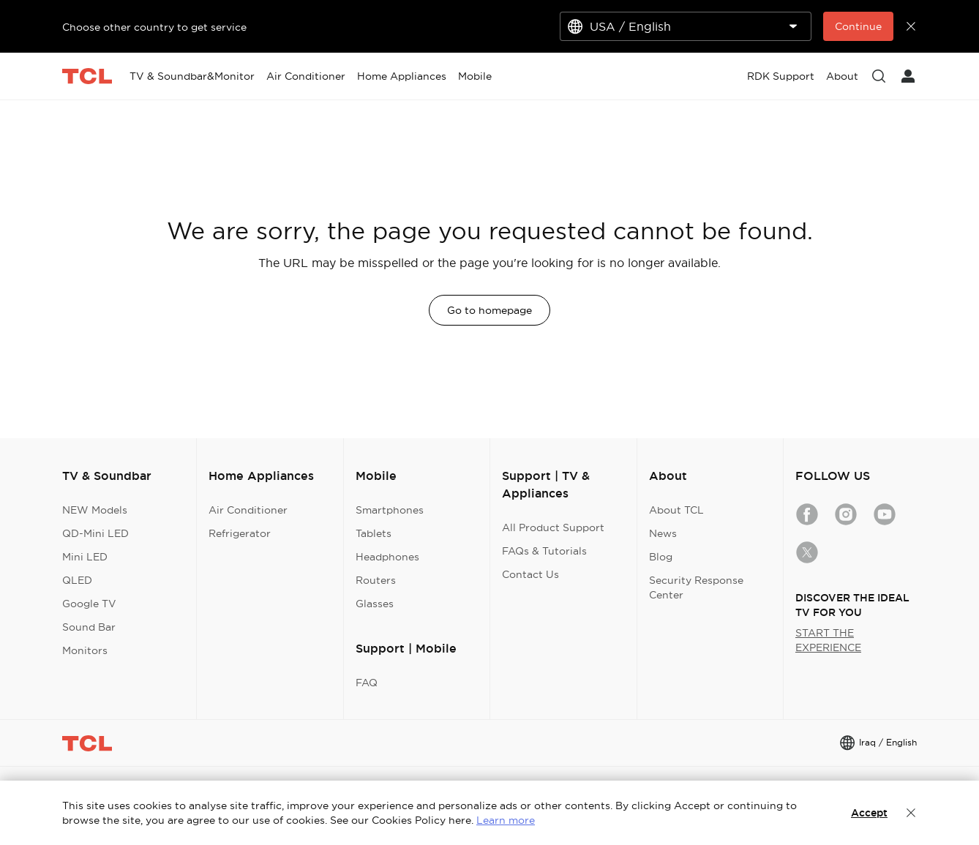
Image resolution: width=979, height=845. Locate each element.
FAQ (367, 682)
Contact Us (530, 574)
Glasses (375, 603)
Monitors (85, 650)
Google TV (89, 603)
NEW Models (94, 510)
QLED (77, 580)
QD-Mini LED (95, 533)
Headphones (387, 556)
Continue (858, 26)
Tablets (373, 533)
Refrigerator (240, 533)
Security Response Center (696, 587)
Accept (869, 812)
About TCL (676, 510)
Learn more (505, 820)
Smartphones (390, 510)
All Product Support (553, 527)
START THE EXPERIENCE (828, 640)
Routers (376, 580)
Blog (660, 556)
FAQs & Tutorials (544, 550)
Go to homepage (489, 310)
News (663, 533)
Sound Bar (89, 627)
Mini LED (85, 556)
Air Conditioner (248, 510)
